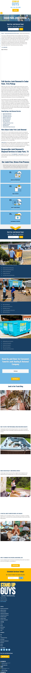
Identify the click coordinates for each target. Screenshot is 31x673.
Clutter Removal (6, 121)
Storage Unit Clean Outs (8, 122)
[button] (1, 13)
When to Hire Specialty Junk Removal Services (10, 462)
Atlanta (2, 669)
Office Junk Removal (7, 114)
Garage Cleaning (6, 124)
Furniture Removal (7, 119)
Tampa (1, 658)
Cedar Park (3, 142)
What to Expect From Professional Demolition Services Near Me (13, 418)
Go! (21, 29)
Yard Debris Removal (7, 116)
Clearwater (3, 653)
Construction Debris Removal (9, 126)
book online (21, 154)
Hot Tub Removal (6, 120)
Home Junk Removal (7, 113)
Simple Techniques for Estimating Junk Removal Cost (11, 549)
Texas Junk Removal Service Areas (12, 33)
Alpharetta (3, 664)
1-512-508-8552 (14, 154)
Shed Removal (6, 125)
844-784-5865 (17, 7)
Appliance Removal (7, 117)
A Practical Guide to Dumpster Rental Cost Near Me (11, 505)
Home (2, 33)
